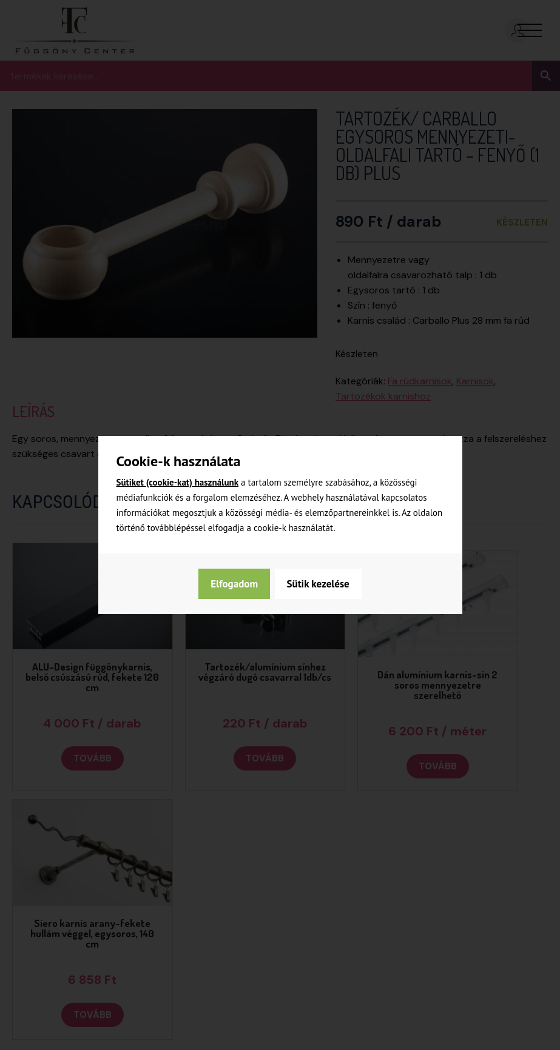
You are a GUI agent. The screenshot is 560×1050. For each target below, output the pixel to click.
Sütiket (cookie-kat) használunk (177, 482)
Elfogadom (326, 583)
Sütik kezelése (241, 583)
